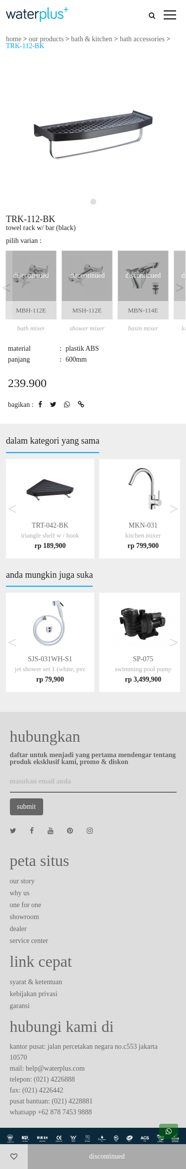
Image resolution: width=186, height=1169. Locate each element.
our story (22, 881)
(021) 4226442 (42, 1090)
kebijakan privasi (34, 994)
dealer (18, 929)
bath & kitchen (91, 39)
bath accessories (142, 39)
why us (20, 893)
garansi (20, 1006)
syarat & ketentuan (36, 982)
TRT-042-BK (50, 535)
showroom (24, 917)
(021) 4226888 (54, 1079)
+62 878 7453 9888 (65, 1112)
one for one (26, 905)
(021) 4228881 (72, 1101)
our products (46, 39)
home (13, 39)
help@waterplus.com (55, 1068)
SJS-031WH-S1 (50, 669)
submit (26, 806)
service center (29, 940)
